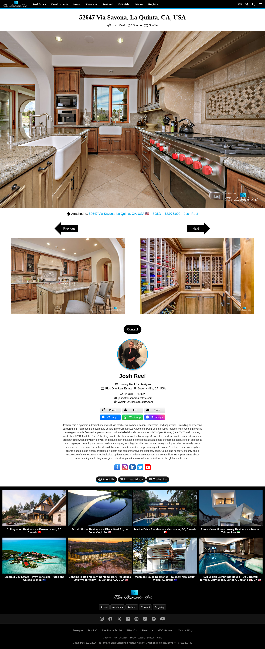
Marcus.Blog (185, 630)
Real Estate (39, 4)
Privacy (132, 638)
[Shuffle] (247, 4)
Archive (131, 607)
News (76, 4)
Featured (108, 4)
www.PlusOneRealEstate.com (135, 401)
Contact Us (158, 479)
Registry (153, 4)
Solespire (78, 630)
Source (137, 25)
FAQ (115, 638)
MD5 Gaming (165, 630)
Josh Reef (118, 25)
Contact (145, 607)
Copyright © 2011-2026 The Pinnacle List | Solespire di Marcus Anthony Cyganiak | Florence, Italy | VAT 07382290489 (132, 643)
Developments (59, 4)
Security (141, 638)
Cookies (107, 638)
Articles (138, 4)
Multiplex (123, 638)
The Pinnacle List (112, 630)
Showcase (91, 4)
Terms (159, 638)
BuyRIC (92, 630)
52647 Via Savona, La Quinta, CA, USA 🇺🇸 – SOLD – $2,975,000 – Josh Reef (143, 214)
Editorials (123, 4)
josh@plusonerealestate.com (135, 397)
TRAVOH (132, 630)
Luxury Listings (131, 479)
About (104, 607)
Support (150, 638)
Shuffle (153, 25)
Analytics (117, 607)
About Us (106, 479)
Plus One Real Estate (118, 388)
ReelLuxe (147, 630)
